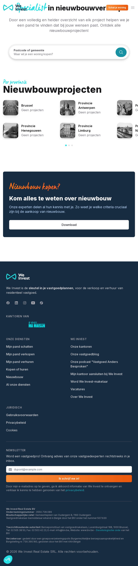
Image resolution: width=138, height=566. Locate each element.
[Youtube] (33, 303)
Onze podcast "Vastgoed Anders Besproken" (94, 364)
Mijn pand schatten (19, 346)
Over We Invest (82, 397)
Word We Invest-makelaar (89, 381)
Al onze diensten (18, 384)
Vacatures (78, 389)
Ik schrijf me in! (69, 478)
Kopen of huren (17, 369)
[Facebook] (8, 303)
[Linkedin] (16, 303)
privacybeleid (75, 490)
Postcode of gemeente (29, 50)
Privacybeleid (16, 422)
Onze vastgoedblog (85, 354)
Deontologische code (108, 530)
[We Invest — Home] (15, 8)
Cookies (11, 430)
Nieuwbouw (14, 377)
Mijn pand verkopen (20, 354)
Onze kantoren (81, 346)
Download (69, 225)
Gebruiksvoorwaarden (22, 415)
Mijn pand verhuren (20, 362)
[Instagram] (25, 303)
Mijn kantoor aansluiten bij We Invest (96, 374)
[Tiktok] (41, 303)
